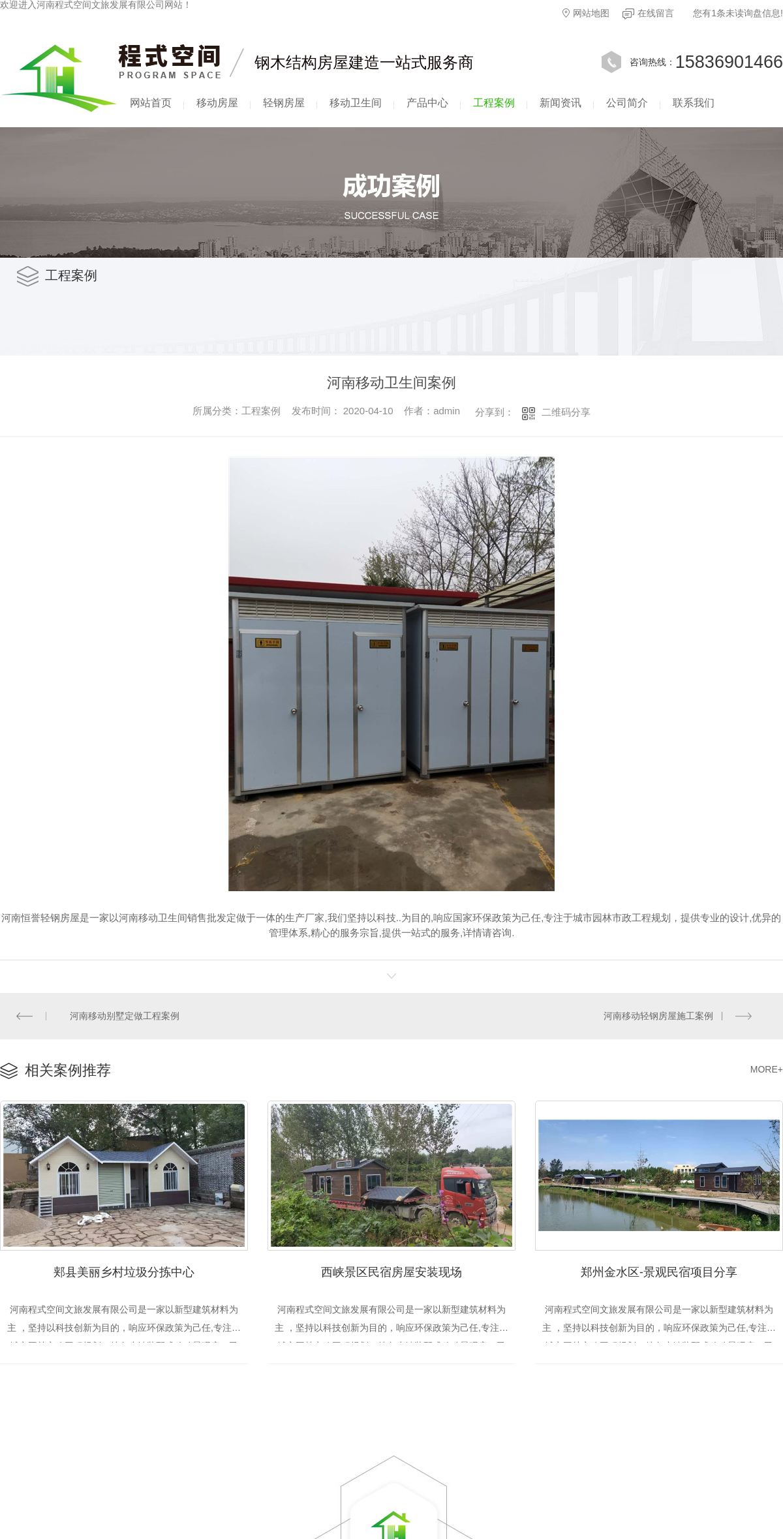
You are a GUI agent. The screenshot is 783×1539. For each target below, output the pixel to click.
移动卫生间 (356, 102)
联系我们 (693, 102)
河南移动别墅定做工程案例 (124, 1015)
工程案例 (494, 102)
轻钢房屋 (284, 102)
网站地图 (585, 13)
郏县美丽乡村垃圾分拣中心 (124, 1270)
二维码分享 (566, 412)
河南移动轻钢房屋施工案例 (658, 1015)
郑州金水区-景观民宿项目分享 (659, 1270)
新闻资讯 (560, 102)
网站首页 (151, 102)
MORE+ (766, 1068)
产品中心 (427, 102)
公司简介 (627, 102)
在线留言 (648, 14)
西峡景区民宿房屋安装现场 (391, 1270)
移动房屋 (217, 102)
